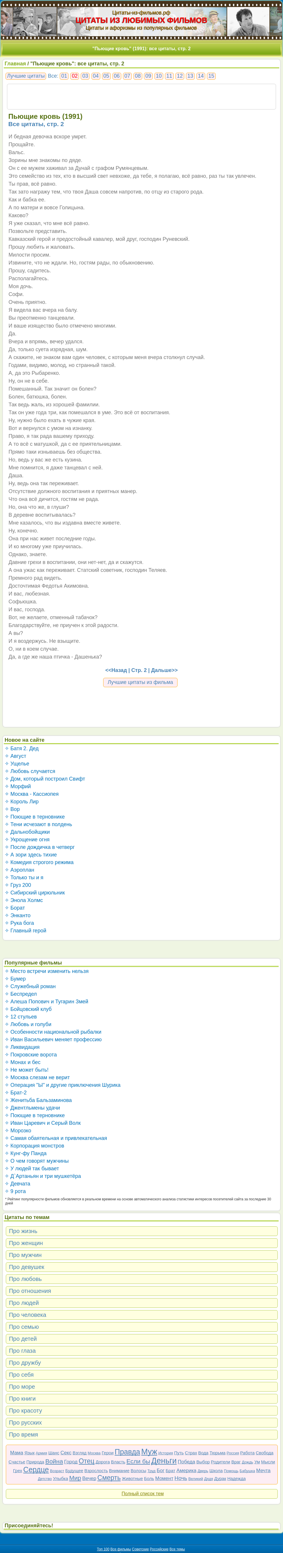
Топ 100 (103, 1549)
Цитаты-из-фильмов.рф (141, 12)
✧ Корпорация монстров (34, 1146)
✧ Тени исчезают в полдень (38, 824)
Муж (149, 1451)
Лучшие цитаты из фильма (140, 682)
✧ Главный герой (25, 931)
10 (159, 76)
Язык (29, 1452)
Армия (41, 1453)
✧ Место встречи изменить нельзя (47, 971)
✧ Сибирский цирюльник (35, 893)
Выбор (203, 1461)
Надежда (236, 1478)
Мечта (263, 1470)
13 (190, 76)
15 (211, 76)
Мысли (268, 1461)
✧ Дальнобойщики (27, 832)
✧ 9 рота (15, 1191)
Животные (132, 1478)
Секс (65, 1452)
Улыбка (60, 1478)
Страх (191, 1452)
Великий (195, 1479)
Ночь (181, 1478)
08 (138, 76)
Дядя (208, 1479)
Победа (186, 1462)
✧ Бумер (15, 979)
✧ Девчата (17, 1184)
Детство (45, 1479)
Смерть (109, 1477)
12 (180, 76)
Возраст (57, 1471)
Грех (17, 1470)
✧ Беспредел (21, 994)
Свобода (265, 1452)
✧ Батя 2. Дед (22, 748)
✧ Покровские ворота (31, 1055)
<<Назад (116, 670)
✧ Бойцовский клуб (28, 1009)
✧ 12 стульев (21, 1017)
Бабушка (247, 1471)
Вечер (89, 1478)
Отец (86, 1461)
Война (54, 1461)
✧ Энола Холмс (24, 900)
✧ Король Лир (22, 802)
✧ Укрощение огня (27, 839)
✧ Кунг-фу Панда (26, 1153)
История (165, 1453)
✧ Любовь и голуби (28, 1024)
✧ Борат (15, 908)
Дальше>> (164, 670)
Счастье (16, 1461)
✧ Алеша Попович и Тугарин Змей (46, 1001)
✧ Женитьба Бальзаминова (38, 1100)
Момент (164, 1478)
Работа (247, 1452)
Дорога (103, 1461)
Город (71, 1462)
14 (201, 76)
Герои (108, 1452)
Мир (75, 1477)
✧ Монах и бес (23, 1062)
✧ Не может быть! (27, 1070)
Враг (236, 1461)
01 (64, 76)
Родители (220, 1461)
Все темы (177, 1549)
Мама (16, 1452)
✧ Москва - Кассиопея (32, 794)
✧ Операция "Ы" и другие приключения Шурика (63, 1085)
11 (169, 76)
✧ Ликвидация (22, 1047)
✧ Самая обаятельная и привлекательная (56, 1138)
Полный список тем (143, 1493)
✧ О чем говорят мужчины (37, 1161)
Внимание (119, 1470)
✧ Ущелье (17, 764)
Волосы (138, 1470)
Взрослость (96, 1470)
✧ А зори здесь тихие (31, 855)
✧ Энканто (18, 915)
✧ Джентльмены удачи (32, 1108)
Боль (149, 1478)
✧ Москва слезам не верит (37, 1077)
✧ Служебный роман (30, 986)
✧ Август (15, 756)
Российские (159, 1549)
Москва (94, 1453)
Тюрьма (218, 1452)
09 (148, 76)
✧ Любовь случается (30, 771)
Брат (170, 1470)
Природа (35, 1461)
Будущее (74, 1470)
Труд (151, 1471)
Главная (15, 64)
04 (96, 76)
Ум (257, 1461)
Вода (203, 1452)
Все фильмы (120, 1549)
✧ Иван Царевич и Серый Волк (43, 1123)
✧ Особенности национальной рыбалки (53, 1032)
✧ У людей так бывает (32, 1168)
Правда (127, 1452)
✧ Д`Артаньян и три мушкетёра (43, 1176)
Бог (161, 1470)
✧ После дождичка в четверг (40, 847)
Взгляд (80, 1452)
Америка (186, 1470)
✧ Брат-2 (16, 1093)
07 (127, 76)
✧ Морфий (18, 786)
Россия (233, 1453)
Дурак (220, 1478)
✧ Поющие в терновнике (35, 817)
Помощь (231, 1471)
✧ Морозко (18, 1131)
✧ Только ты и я (24, 877)
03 (85, 76)
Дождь (247, 1462)
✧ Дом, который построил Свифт (45, 779)
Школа (216, 1470)
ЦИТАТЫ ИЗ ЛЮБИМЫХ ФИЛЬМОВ (141, 20)
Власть (118, 1461)
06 (117, 76)
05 (106, 76)
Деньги (164, 1460)
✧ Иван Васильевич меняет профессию (53, 1039)
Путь (179, 1452)
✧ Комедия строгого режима (39, 862)
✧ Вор (12, 809)
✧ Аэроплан (19, 870)
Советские (140, 1549)
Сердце (36, 1469)
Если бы (138, 1461)
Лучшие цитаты (26, 76)
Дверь (203, 1471)
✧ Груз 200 (18, 885)
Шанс (53, 1452)
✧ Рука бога (19, 923)
